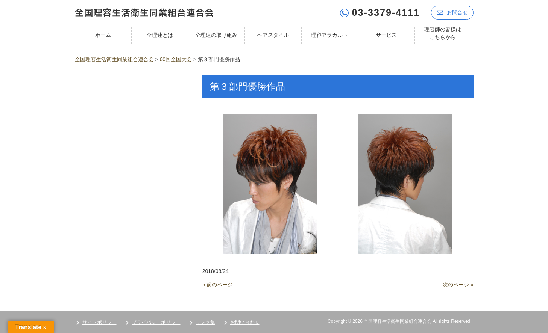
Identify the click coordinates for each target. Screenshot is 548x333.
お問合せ (452, 12)
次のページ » (458, 285)
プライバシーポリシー (156, 322)
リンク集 (205, 322)
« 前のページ (217, 285)
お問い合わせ (245, 322)
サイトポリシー (99, 322)
